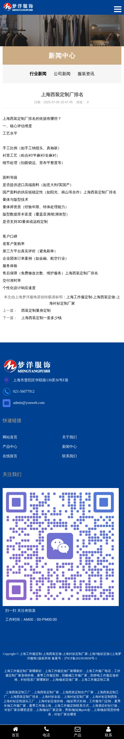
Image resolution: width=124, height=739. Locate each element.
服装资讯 (86, 73)
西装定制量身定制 (36, 310)
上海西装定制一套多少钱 (41, 318)
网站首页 (10, 437)
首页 (15, 731)
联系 (108, 731)
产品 (77, 731)
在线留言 (10, 456)
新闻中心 (69, 446)
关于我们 (69, 437)
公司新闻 (62, 73)
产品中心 (10, 446)
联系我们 (69, 456)
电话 (46, 731)
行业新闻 (38, 73)
